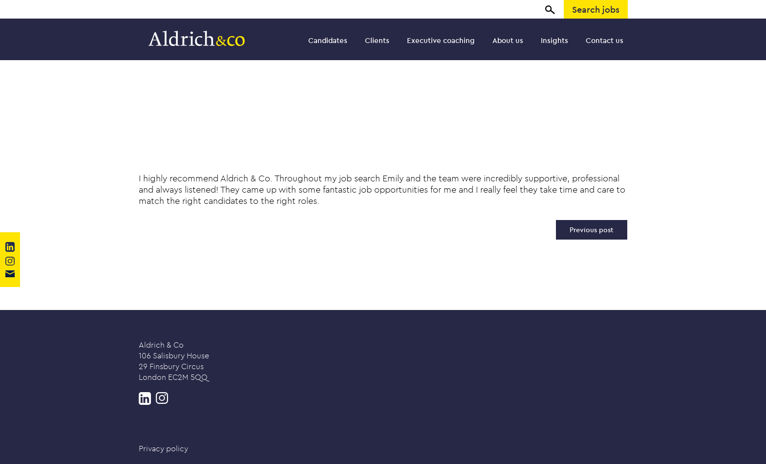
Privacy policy (163, 448)
